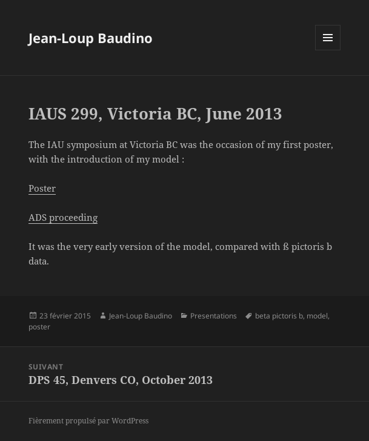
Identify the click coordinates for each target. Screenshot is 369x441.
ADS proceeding (63, 217)
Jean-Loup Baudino (90, 38)
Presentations (213, 316)
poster (39, 326)
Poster (42, 188)
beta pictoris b (279, 316)
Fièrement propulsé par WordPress (88, 421)
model (317, 316)
